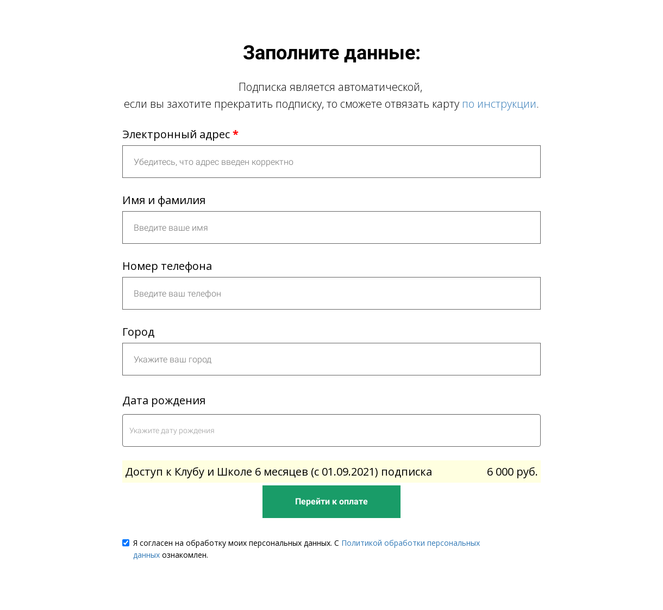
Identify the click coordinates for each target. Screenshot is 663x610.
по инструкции (499, 103)
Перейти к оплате (331, 501)
